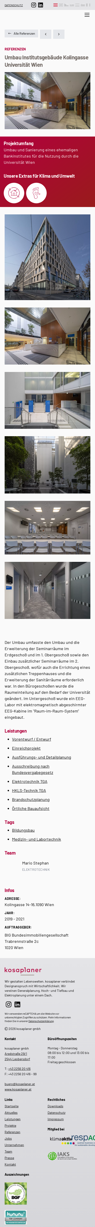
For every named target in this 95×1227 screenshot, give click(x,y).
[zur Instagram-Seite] (33, 5)
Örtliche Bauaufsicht (30, 808)
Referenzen (12, 1132)
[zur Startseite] (40, 970)
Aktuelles (69, 19)
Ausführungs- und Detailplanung (41, 757)
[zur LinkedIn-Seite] (40, 5)
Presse (9, 1158)
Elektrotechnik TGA (29, 781)
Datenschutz (14, 5)
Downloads (55, 1106)
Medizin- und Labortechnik (36, 839)
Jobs (8, 1138)
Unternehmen (14, 1145)
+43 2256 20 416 (19, 1069)
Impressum (56, 1119)
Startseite (11, 1106)
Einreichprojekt (26, 748)
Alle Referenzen (21, 33)
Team (8, 1151)
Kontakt (10, 1164)
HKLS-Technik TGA (29, 790)
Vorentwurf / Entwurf (31, 739)
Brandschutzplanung (31, 799)
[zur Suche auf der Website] (50, 19)
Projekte (10, 1125)
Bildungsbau (23, 830)
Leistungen (13, 1119)
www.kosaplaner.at (18, 1089)
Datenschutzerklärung (41, 1021)
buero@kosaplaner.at (20, 1084)
